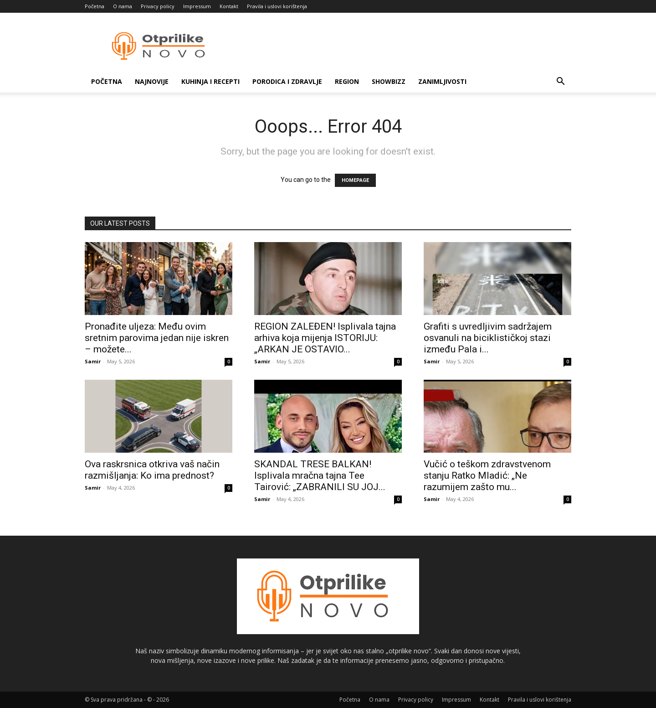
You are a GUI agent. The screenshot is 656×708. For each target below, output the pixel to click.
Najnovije (152, 81)
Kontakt (229, 6)
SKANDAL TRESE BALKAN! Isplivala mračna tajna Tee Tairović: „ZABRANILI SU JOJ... (319, 475)
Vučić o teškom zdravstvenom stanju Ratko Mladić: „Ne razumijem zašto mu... (487, 475)
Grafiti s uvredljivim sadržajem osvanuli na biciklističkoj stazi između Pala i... (488, 338)
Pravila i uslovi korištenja (277, 6)
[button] (560, 82)
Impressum (197, 6)
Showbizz (388, 81)
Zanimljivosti (442, 81)
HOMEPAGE (355, 180)
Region (347, 81)
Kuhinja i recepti (210, 81)
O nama (122, 6)
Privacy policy (157, 6)
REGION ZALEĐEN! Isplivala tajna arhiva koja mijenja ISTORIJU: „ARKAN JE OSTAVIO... (325, 338)
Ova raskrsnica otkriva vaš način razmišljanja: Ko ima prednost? (152, 470)
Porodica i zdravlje (287, 81)
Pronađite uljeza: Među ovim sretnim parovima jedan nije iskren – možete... (157, 338)
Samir (93, 361)
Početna (94, 6)
